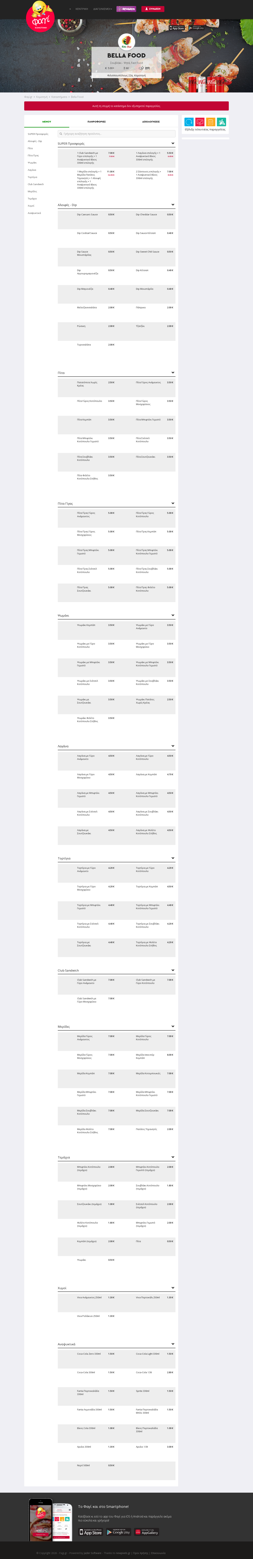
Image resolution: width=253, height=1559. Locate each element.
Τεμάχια (32, 198)
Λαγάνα (32, 169)
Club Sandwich (36, 184)
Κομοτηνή (42, 97)
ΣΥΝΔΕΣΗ (152, 9)
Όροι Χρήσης (140, 1553)
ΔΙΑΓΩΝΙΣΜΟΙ (102, 9)
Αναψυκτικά (34, 213)
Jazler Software (92, 1553)
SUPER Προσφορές (38, 134)
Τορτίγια (32, 177)
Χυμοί (31, 205)
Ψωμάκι (32, 162)
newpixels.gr (123, 1553)
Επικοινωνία (158, 1553)
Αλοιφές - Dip (35, 141)
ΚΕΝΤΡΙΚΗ (82, 9)
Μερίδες (32, 191)
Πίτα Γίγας (33, 155)
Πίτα (30, 148)
